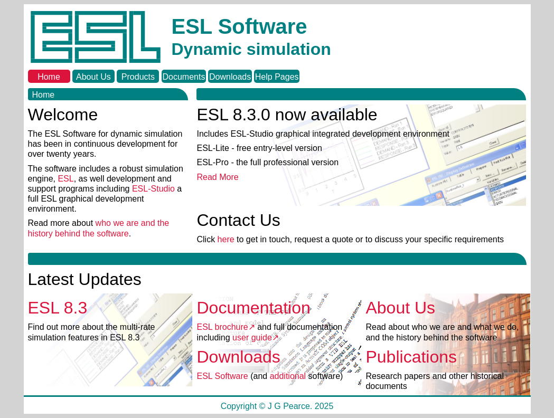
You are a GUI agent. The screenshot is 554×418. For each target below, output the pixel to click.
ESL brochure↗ (225, 326)
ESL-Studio (154, 188)
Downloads (230, 76)
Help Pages (277, 76)
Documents (183, 76)
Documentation (253, 307)
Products (138, 76)
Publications (411, 356)
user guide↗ (255, 337)
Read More (217, 177)
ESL (65, 178)
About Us (93, 76)
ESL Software (222, 376)
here (226, 239)
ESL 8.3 (58, 307)
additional (288, 376)
